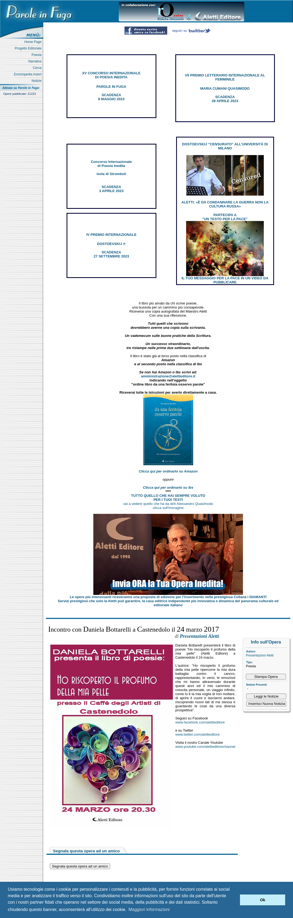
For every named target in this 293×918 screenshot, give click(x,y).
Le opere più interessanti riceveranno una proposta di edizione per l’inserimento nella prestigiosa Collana (168, 597)
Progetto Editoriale (29, 48)
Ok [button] (262, 900)
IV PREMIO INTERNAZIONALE (111, 235)
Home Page (33, 42)
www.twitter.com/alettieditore (197, 734)
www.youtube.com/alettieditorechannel (205, 747)
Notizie (37, 81)
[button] (234, 900)
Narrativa (35, 61)
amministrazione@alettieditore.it (168, 376)
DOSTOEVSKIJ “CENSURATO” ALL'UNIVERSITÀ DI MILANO (225, 146)
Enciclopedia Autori (28, 74)
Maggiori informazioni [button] (149, 909)
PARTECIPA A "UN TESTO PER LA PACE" (225, 217)
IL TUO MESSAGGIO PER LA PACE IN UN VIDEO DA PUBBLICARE (225, 280)
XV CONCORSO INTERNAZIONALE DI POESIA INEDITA (111, 75)
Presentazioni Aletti (260, 655)
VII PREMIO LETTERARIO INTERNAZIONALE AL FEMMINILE (225, 77)
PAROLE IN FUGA (111, 87)
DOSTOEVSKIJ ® (111, 244)
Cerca (38, 68)
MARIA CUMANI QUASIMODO (225, 88)
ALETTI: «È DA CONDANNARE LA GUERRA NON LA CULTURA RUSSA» (224, 204)
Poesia (37, 55)
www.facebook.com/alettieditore (200, 722)
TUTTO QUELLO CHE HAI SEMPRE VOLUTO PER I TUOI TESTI (168, 498)
